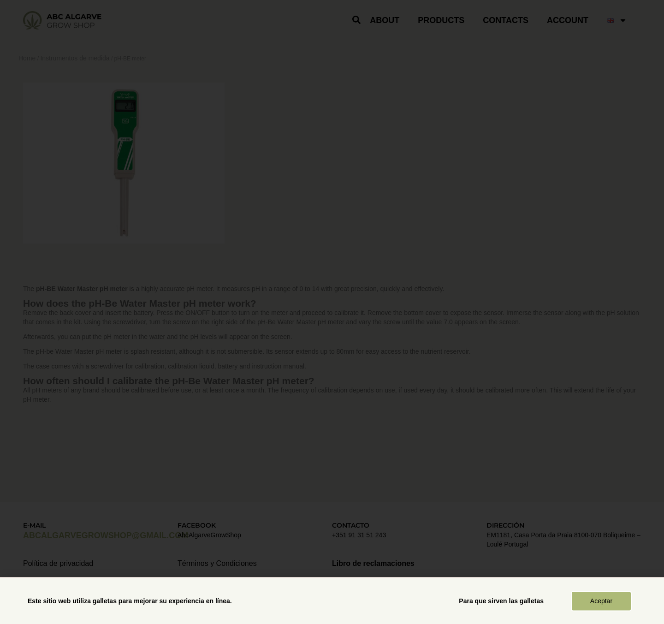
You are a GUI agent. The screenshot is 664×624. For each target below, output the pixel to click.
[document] (332, 312)
